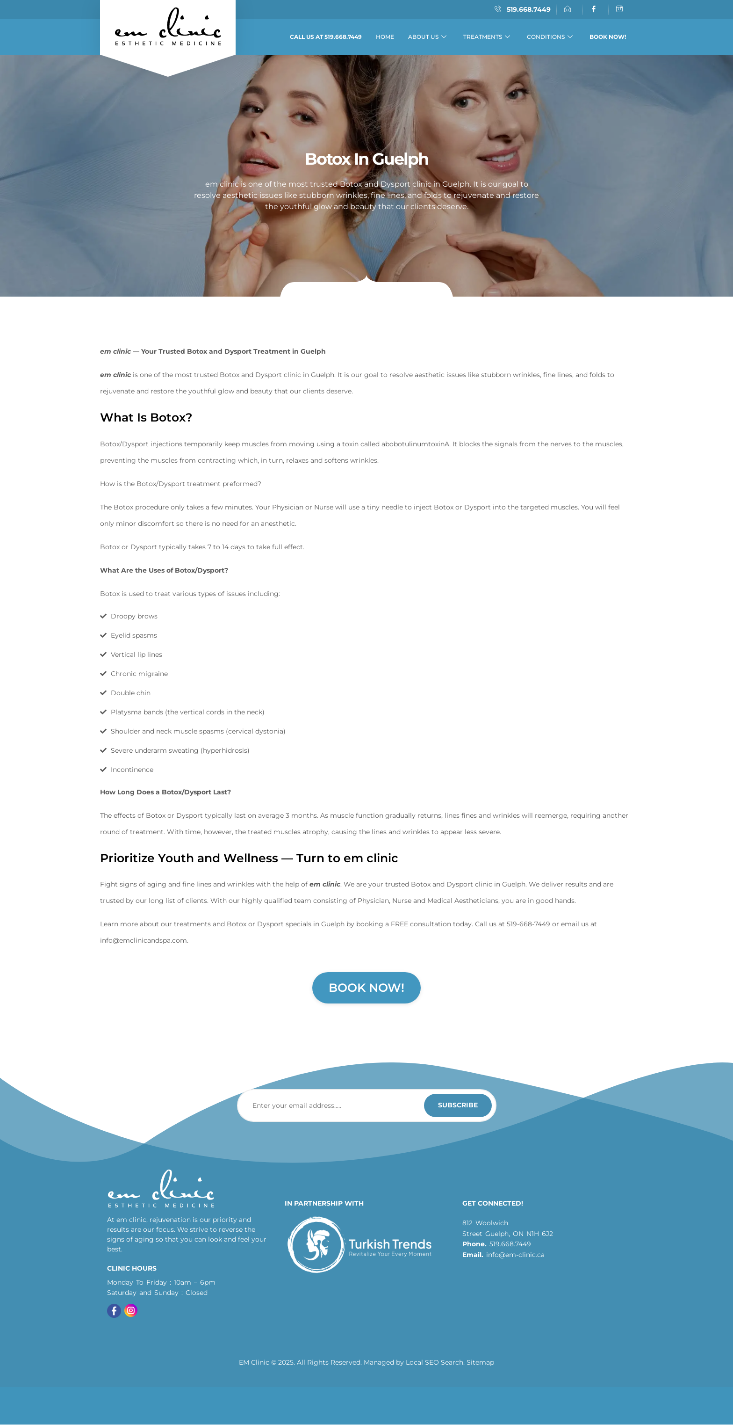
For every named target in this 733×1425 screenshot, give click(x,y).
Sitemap (480, 1363)
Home (385, 36)
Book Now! (366, 988)
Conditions (550, 37)
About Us (427, 37)
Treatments (486, 37)
